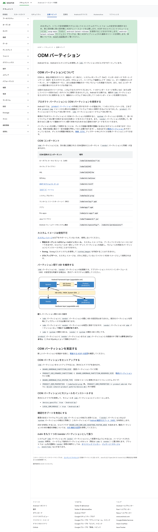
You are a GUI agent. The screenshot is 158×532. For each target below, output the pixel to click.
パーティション (61, 106)
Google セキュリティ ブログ (85, 517)
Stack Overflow (121, 524)
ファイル (46, 190)
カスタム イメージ (45, 238)
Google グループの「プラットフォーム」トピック (92, 520)
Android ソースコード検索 (47, 3)
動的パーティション (116, 129)
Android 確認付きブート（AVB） (103, 420)
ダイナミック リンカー (91, 444)
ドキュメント (8, 9)
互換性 (65, 14)
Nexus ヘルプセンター (124, 513)
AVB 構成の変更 (73, 428)
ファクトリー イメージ (41, 520)
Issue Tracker (120, 527)
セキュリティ (36, 14)
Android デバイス (80, 14)
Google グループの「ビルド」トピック (88, 524)
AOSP (39, 47)
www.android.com (123, 517)
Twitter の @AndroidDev (83, 509)
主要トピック (60, 47)
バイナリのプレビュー (41, 517)
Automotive (98, 14)
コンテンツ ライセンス (71, 458)
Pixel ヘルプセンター (123, 509)
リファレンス (114, 14)
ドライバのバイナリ (40, 524)
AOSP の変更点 (59, 37)
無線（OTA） (80, 132)
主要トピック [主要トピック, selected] (52, 14)
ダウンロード (37, 513)
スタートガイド (19, 14)
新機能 (5, 14)
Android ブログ (80, 513)
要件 (34, 509)
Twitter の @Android (82, 506)
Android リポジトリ (40, 506)
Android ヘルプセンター (125, 506)
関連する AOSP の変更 (79, 354)
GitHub (35, 527)
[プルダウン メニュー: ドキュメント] (32, 2)
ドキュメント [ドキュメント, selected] (24, 3)
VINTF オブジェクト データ (49, 184)
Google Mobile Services (124, 520)
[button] (13, 18)
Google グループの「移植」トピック (88, 527)
